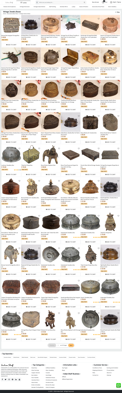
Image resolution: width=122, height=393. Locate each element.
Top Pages (64, 367)
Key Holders (34, 375)
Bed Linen (32, 357)
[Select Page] (58, 345)
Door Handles (35, 377)
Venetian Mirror (64, 6)
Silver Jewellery (112, 6)
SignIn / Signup (117, 2)
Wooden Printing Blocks (37, 387)
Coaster (48, 372)
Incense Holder (62, 357)
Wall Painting (52, 6)
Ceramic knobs (49, 382)
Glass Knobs (34, 382)
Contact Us (95, 375)
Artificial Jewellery (50, 367)
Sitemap (109, 375)
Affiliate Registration (67, 379)
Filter (117, 12)
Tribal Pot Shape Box (106, 232)
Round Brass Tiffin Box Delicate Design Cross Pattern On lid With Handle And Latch (69, 199)
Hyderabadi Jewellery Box (68, 232)
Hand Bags (48, 375)
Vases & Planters (83, 6)
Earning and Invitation (112, 367)
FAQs (94, 372)
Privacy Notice (110, 370)
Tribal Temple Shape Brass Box (89, 265)
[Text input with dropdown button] (62, 2)
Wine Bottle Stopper (42, 357)
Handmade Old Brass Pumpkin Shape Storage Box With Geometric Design (50, 199)
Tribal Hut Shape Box (26, 165)
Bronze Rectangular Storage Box (10, 35)
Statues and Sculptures (9, 6)
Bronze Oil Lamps (50, 385)
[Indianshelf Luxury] (23, 2)
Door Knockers (81, 357)
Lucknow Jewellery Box (7, 165)
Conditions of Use (97, 367)
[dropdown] (37, 2)
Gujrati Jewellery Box (86, 297)
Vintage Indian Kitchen (39, 6)
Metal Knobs (16, 357)
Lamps (73, 6)
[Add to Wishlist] (19, 19)
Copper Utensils (35, 372)
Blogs (63, 370)
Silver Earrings (35, 370)
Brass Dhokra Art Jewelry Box (89, 133)
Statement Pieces (50, 377)
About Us (109, 372)
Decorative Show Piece (98, 6)
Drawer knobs (72, 357)
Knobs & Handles (35, 385)
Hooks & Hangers (50, 387)
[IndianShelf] (9, 2)
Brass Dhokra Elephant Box (48, 165)
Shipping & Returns (97, 370)
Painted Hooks (53, 357)
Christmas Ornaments (51, 380)
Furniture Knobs (91, 357)
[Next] (71, 345)
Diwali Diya (34, 367)
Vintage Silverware (25, 6)
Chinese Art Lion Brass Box (48, 330)
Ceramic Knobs (7, 357)
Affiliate (64, 376)
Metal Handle (25, 357)
